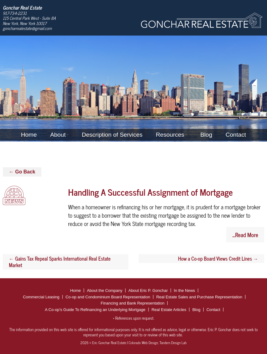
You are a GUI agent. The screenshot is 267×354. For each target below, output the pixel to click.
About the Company (105, 290)
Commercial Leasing (41, 297)
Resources (170, 134)
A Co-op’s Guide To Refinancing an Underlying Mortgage (95, 309)
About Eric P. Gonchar (148, 290)
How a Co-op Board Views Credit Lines (218, 258)
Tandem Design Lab (173, 342)
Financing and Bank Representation (132, 303)
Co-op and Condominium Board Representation (108, 297)
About (58, 134)
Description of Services (112, 134)
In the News (184, 290)
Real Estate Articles (169, 309)
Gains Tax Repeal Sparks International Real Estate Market (60, 261)
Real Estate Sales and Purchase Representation (199, 297)
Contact (236, 134)
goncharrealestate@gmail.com (27, 28)
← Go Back (22, 171)
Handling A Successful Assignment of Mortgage (150, 192)
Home (29, 134)
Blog (206, 134)
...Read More (245, 234)
